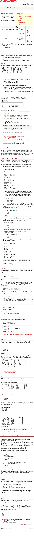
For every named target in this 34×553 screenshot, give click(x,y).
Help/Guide (28, 3)
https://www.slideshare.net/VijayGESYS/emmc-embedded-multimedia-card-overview (15, 476)
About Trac (31, 3)
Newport (19, 23)
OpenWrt (4, 522)
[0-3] (23, 382)
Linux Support (20, 18)
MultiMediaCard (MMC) (20, 13)
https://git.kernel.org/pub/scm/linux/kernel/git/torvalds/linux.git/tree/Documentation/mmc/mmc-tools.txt (17, 336)
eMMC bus (19, 14)
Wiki (24, 4)
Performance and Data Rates (21, 22)
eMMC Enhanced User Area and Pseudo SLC (23, 17)
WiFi (23, 380)
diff (14, 7)
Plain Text (17, 528)
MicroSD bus (19, 20)
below (7, 91)
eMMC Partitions (20, 15)
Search (32, 4)
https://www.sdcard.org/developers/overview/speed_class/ (12, 374)
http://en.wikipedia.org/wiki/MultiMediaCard (9, 373)
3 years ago (11, 7)
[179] (17, 87)
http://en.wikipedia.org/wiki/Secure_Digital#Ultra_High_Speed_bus (13, 433)
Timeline (28, 4)
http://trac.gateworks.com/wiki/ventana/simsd (24, 345)
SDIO (18, 21)
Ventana (19, 24)
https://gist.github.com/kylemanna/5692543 (14, 137)
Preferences (24, 3)
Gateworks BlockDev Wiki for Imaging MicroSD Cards (10, 372)
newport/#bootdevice (7, 44)
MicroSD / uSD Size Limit (21, 19)
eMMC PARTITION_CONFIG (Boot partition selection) (24, 16)
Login (21, 3)
